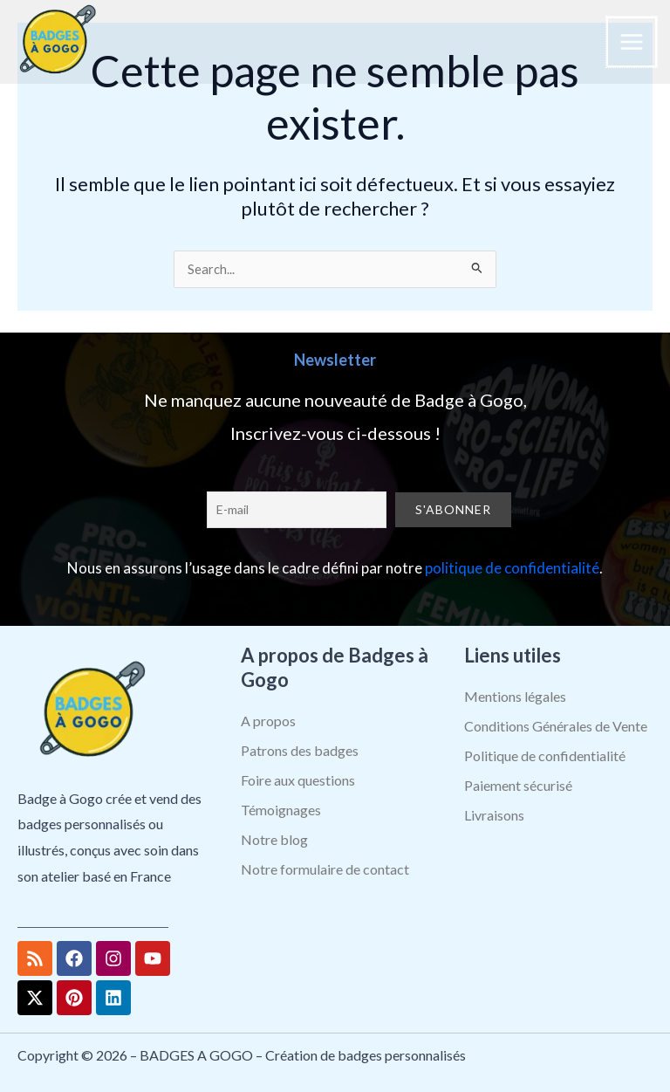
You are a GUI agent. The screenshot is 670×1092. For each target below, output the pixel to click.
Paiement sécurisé (518, 785)
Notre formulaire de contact (325, 869)
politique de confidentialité (512, 568)
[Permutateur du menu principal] (631, 42)
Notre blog (274, 839)
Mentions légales (515, 696)
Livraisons (494, 815)
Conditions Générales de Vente (555, 726)
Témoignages (281, 809)
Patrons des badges (300, 750)
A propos (268, 720)
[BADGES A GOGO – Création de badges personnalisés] (56, 42)
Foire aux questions (298, 780)
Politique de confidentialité (545, 755)
